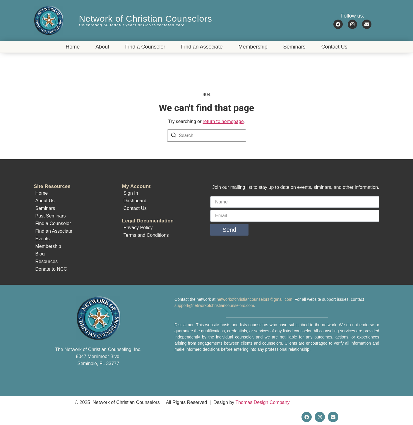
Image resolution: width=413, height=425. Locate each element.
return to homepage (223, 121)
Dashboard (135, 200)
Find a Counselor (145, 47)
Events (42, 238)
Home (73, 47)
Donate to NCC (51, 269)
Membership (253, 47)
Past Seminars (50, 215)
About (102, 47)
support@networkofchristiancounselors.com (214, 305)
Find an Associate (201, 47)
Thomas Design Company (262, 402)
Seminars (294, 47)
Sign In (131, 193)
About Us (45, 200)
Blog (40, 253)
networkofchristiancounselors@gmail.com (254, 299)
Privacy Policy (138, 227)
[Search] (173, 136)
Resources (46, 261)
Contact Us (334, 47)
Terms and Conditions (146, 235)
